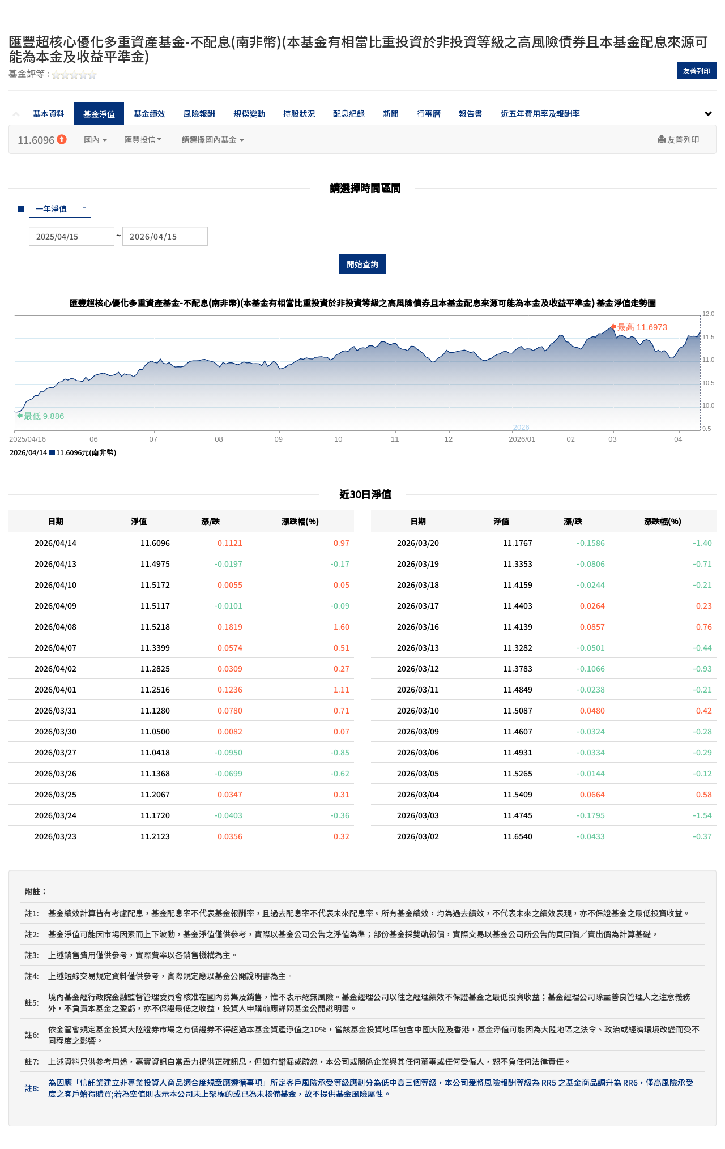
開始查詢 (362, 264)
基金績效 (149, 113)
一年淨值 (51, 208)
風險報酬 (199, 113)
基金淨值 (99, 113)
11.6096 (42, 139)
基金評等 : (52, 74)
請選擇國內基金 (212, 139)
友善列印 (696, 70)
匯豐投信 (142, 139)
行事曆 (429, 113)
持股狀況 (299, 113)
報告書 (471, 113)
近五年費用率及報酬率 (540, 113)
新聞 (391, 113)
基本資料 (49, 113)
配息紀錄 (349, 113)
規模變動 (249, 113)
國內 (95, 139)
